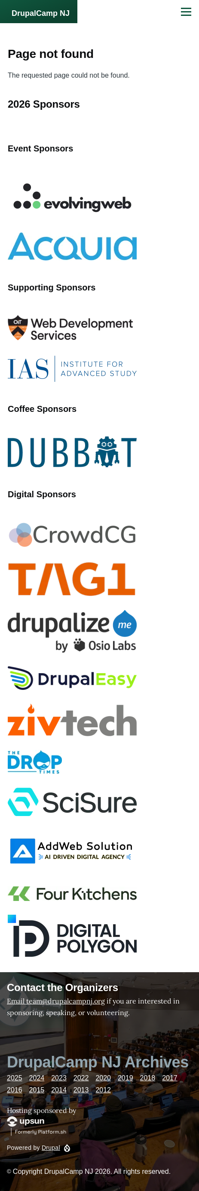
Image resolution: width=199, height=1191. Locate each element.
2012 (103, 1090)
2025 (14, 1078)
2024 (37, 1078)
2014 (59, 1090)
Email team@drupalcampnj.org (56, 1001)
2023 (59, 1078)
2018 (148, 1078)
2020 (103, 1078)
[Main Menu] (186, 11)
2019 (125, 1078)
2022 (81, 1078)
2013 (81, 1090)
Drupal (51, 1147)
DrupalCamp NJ (41, 13)
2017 (170, 1078)
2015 (37, 1090)
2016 (14, 1090)
